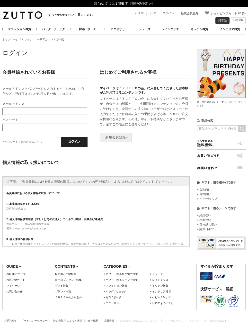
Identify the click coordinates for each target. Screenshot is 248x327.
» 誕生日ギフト (207, 229)
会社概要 (93, 320)
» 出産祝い (204, 220)
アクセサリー (119, 29)
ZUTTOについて (145, 13)
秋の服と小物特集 (65, 273)
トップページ (10, 39)
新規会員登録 (189, 13)
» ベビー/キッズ (207, 198)
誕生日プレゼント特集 (68, 279)
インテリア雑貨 (230, 29)
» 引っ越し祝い (207, 224)
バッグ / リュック (53, 29)
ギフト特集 (61, 285)
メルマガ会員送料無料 (221, 143)
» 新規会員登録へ (115, 137)
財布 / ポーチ (87, 29)
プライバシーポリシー (34, 320)
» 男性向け (204, 194)
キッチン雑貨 (199, 29)
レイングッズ (170, 29)
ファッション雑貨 (19, 29)
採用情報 (109, 320)
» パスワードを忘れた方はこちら (22, 141)
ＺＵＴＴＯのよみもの (68, 297)
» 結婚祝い (204, 215)
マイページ (13, 285)
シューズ (145, 29)
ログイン (168, 13)
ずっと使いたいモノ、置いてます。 (71, 15)
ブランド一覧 (63, 291)
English (238, 20)
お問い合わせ (221, 168)
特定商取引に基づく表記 (67, 320)
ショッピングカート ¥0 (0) (228, 13)
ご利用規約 (9, 320)
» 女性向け (204, 189)
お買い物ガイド (221, 155)
